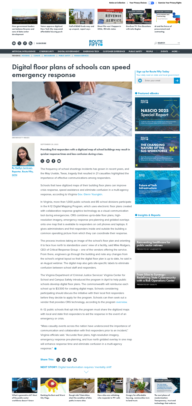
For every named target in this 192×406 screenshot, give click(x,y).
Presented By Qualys (147, 284)
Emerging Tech (91, 51)
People (149, 51)
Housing (26, 55)
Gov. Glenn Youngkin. (90, 194)
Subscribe (41, 43)
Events (164, 51)
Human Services (81, 55)
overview (121, 302)
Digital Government (68, 51)
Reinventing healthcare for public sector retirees (153, 243)
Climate (37, 55)
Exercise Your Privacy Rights (170, 3)
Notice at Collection (117, 3)
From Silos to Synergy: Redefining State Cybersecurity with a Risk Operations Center (156, 277)
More (176, 51)
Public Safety (135, 51)
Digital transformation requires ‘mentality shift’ (85, 367)
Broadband (49, 55)
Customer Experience (114, 51)
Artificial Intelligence (23, 51)
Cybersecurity (46, 51)
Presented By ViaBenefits (149, 249)
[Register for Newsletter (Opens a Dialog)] (177, 81)
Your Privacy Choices (142, 3)
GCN (14, 175)
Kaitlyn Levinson (23, 167)
